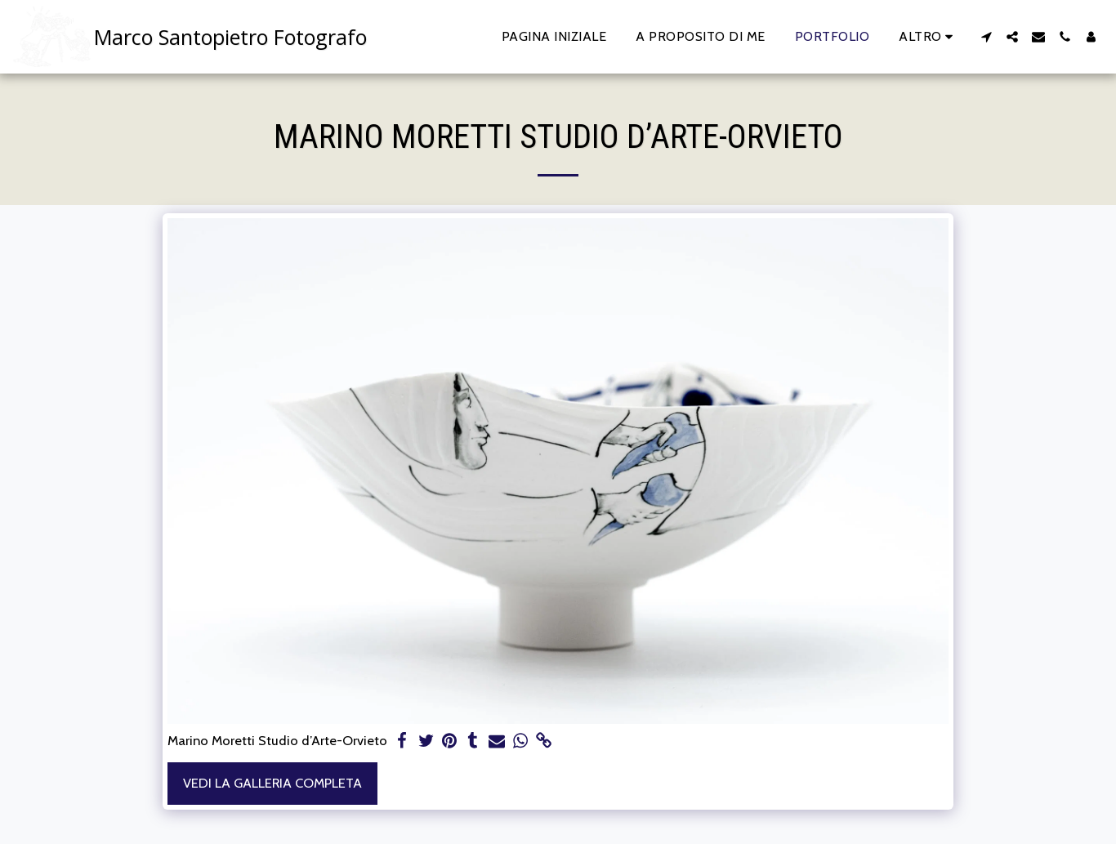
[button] (986, 36)
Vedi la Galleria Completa (272, 783)
